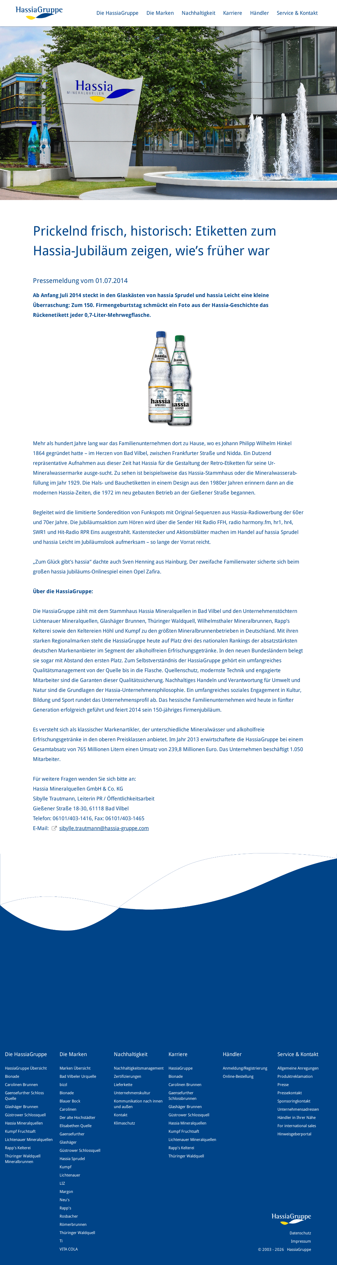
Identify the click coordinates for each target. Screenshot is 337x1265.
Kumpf (65, 1167)
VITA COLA (69, 1249)
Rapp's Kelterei (18, 1148)
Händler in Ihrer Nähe (296, 1117)
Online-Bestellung (238, 1076)
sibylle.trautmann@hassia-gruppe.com (104, 828)
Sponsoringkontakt (293, 1101)
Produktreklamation (295, 1076)
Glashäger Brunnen (21, 1106)
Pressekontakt (289, 1093)
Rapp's (65, 1208)
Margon (66, 1191)
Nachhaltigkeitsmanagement (139, 1068)
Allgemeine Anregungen (298, 1068)
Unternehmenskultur (132, 1093)
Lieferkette (123, 1084)
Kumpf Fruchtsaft (20, 1131)
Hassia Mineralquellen (24, 1123)
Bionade (12, 1076)
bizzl (63, 1084)
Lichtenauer (70, 1175)
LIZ (62, 1183)
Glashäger (68, 1142)
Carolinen (68, 1109)
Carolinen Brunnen (21, 1084)
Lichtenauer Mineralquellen (29, 1139)
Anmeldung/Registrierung (245, 1068)
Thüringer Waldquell (77, 1232)
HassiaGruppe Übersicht (26, 1068)
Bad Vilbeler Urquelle (78, 1076)
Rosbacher (69, 1216)
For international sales (296, 1126)
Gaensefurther (72, 1134)
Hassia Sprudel (72, 1158)
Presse (283, 1084)
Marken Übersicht (75, 1068)
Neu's (64, 1200)
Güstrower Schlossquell (25, 1115)
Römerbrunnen (73, 1224)
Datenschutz (300, 1233)
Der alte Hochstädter (77, 1117)
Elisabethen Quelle (75, 1126)
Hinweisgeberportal (294, 1134)
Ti (61, 1241)
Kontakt (120, 1115)
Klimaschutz (124, 1123)
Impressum (301, 1241)
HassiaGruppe (180, 1068)
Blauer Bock (70, 1101)
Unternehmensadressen (298, 1109)
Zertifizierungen (127, 1076)
